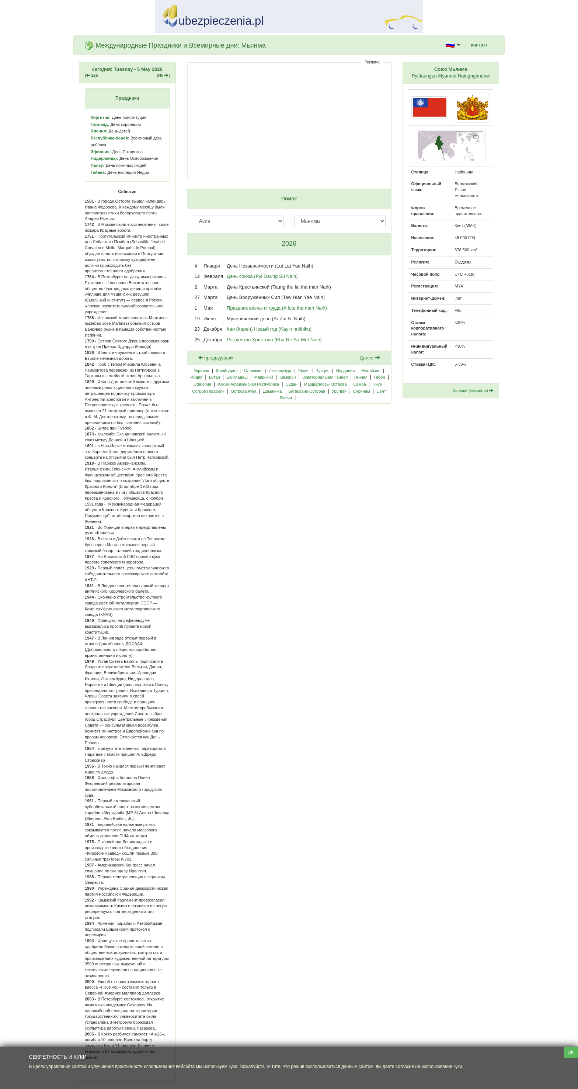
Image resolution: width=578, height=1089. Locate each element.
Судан (291, 384)
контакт (479, 45)
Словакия (253, 370)
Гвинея (361, 377)
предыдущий (215, 358)
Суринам (361, 391)
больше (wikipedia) (473, 390)
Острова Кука (244, 391)
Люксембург (280, 370)
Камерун (287, 377)
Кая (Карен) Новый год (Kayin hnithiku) (269, 329)
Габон (379, 377)
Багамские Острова (306, 391)
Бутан (214, 377)
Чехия (304, 370)
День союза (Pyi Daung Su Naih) (262, 276)
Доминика (272, 391)
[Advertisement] (289, 121)
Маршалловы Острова (325, 384)
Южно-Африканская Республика (248, 384)
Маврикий (263, 377)
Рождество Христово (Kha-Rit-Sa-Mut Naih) (274, 339)
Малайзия (370, 370)
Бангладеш (236, 377)
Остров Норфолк (208, 391)
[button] (453, 45)
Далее (370, 358)
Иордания (345, 370)
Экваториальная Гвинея (325, 377)
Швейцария (227, 370)
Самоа (359, 384)
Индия (196, 377)
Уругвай (339, 391)
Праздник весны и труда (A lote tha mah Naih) (277, 308)
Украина (201, 370)
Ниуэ (377, 384)
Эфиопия (202, 384)
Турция (323, 370)
